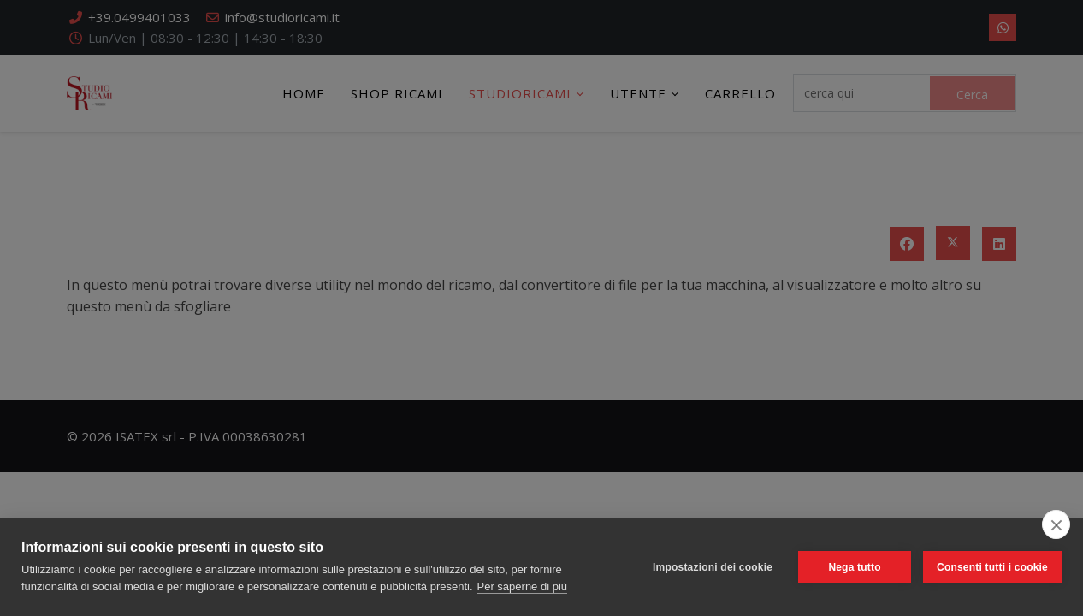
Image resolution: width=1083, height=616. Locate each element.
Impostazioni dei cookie (712, 567)
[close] (1056, 524)
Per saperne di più (522, 586)
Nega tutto (854, 567)
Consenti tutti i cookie (992, 567)
